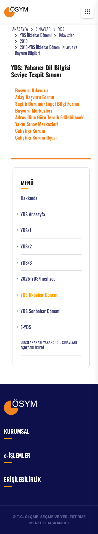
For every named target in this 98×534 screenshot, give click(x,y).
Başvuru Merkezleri (33, 110)
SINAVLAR (43, 29)
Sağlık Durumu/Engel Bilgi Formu (47, 103)
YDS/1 (25, 230)
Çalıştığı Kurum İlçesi (36, 137)
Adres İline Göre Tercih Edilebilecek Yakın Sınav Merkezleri (49, 120)
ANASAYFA (20, 29)
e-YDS (25, 327)
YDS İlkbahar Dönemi (35, 35)
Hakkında (29, 198)
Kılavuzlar (66, 35)
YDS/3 (26, 262)
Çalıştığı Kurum (30, 130)
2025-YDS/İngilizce (37, 278)
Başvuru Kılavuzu (31, 90)
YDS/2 (26, 246)
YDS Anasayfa (32, 214)
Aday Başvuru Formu (34, 97)
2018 (24, 41)
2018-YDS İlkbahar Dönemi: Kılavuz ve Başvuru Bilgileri (46, 50)
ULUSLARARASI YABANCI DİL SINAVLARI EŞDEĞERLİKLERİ (49, 345)
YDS (61, 29)
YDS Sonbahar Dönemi (40, 311)
